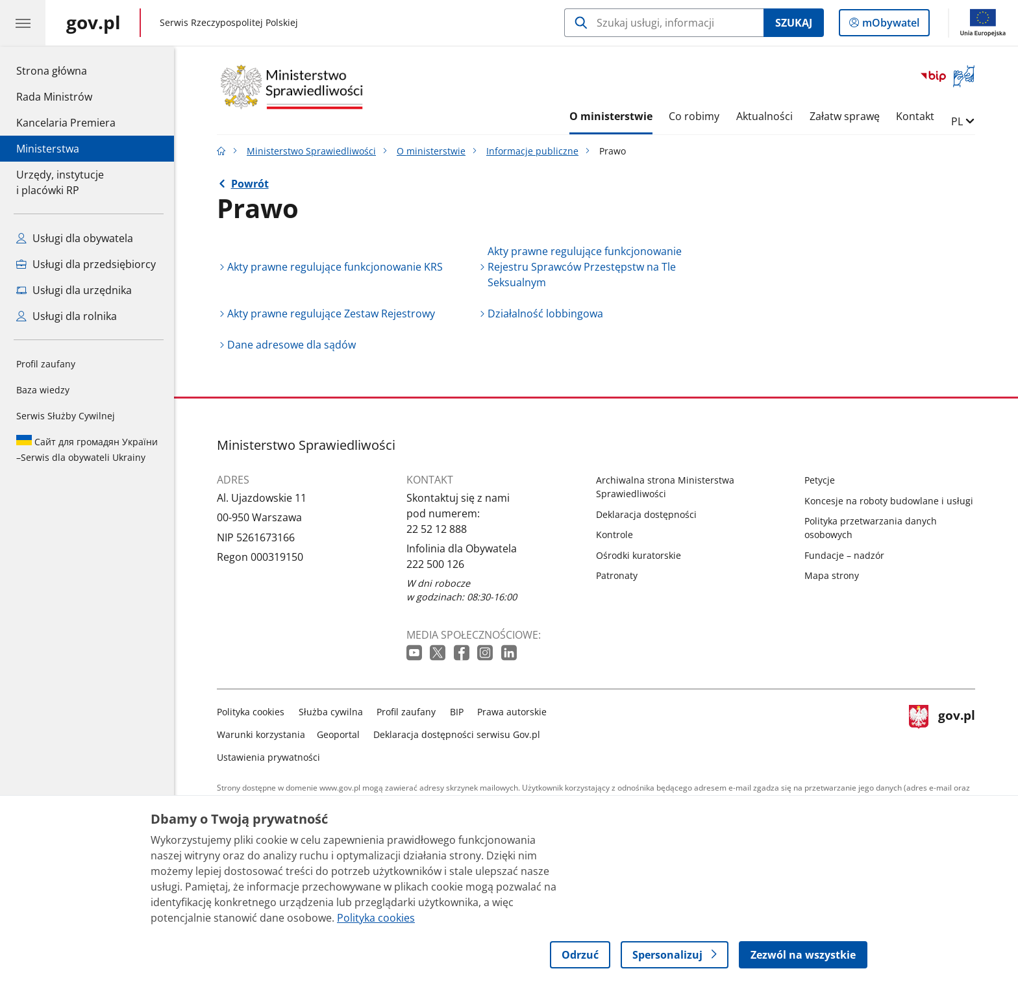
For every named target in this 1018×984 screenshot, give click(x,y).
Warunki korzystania (261, 734)
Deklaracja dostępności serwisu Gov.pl (456, 734)
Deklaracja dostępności (646, 514)
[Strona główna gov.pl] (93, 22)
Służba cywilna (331, 712)
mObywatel (889, 25)
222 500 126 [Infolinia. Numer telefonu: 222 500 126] (435, 564)
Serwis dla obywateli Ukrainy (87, 449)
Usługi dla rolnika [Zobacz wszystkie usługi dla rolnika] (66, 316)
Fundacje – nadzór (844, 555)
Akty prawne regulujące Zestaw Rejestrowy (331, 313)
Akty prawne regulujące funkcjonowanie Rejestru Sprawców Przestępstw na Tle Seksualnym (585, 266)
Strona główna (66, 70)
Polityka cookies (250, 712)
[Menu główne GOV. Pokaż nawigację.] (22, 22)
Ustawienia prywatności (268, 757)
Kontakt (915, 116)
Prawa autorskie (512, 712)
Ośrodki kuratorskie (638, 555)
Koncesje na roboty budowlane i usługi (888, 501)
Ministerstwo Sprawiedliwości (311, 151)
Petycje (819, 480)
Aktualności (764, 116)
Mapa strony (831, 575)
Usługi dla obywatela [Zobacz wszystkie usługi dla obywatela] (74, 238)
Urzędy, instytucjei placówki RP (60, 182)
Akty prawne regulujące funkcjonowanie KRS (335, 267)
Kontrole (614, 534)
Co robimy (694, 116)
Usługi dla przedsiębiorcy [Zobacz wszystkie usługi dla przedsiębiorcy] (86, 264)
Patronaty (617, 575)
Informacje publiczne (532, 151)
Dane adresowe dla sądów (291, 345)
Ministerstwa (47, 148)
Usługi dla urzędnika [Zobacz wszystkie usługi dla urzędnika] (74, 290)
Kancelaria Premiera (66, 123)
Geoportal (338, 734)
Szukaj (793, 23)
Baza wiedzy (42, 390)
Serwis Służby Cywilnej (65, 416)
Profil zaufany (45, 364)
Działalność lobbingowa (545, 313)
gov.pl (942, 732)
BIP (457, 712)
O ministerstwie (610, 116)
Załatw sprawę (845, 116)
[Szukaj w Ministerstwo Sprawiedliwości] (664, 22)
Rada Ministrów (54, 97)
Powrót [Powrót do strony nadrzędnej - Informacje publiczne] (250, 184)
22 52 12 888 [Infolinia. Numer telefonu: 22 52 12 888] (436, 529)
